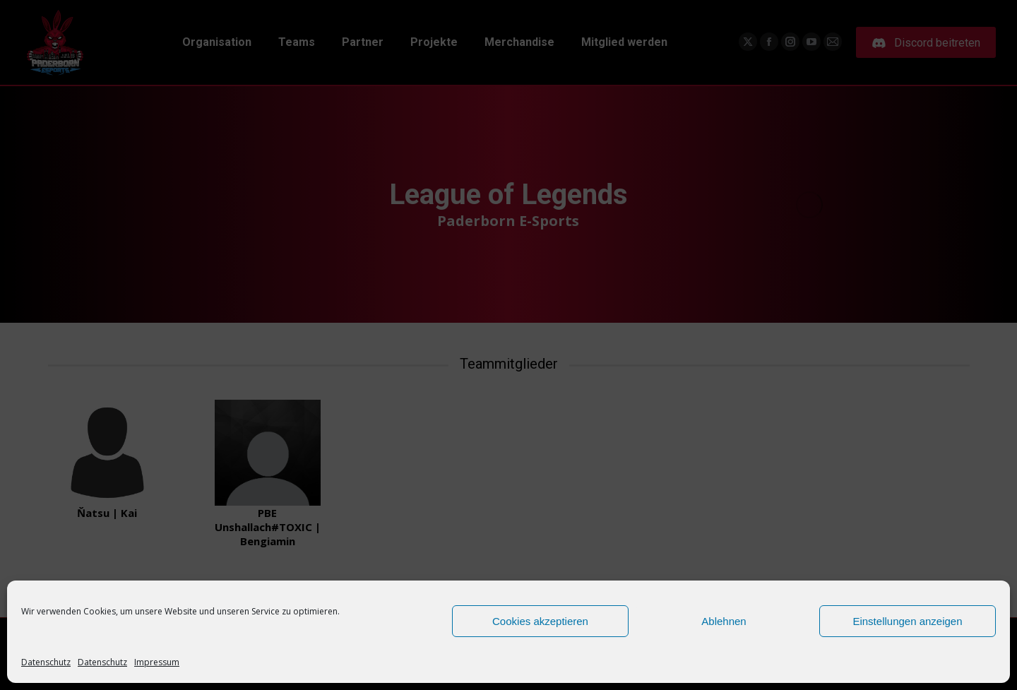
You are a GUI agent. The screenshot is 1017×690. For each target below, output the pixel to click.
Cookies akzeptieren (540, 621)
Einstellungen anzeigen (907, 621)
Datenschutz (46, 662)
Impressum (156, 662)
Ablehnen (723, 621)
